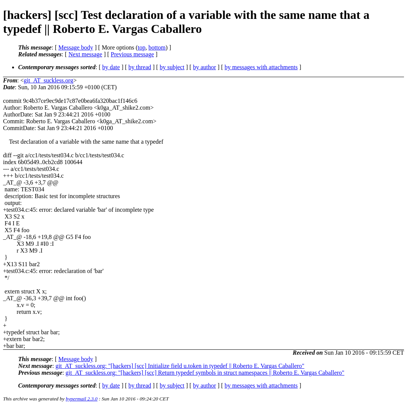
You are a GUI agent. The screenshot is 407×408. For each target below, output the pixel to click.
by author (204, 67)
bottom (156, 47)
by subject (172, 67)
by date (111, 67)
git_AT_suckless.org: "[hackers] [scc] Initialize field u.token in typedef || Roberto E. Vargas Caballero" (180, 366)
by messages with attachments (261, 67)
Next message (85, 54)
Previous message (132, 54)
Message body (75, 47)
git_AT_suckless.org (48, 80)
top (141, 47)
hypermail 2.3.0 (82, 399)
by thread (140, 67)
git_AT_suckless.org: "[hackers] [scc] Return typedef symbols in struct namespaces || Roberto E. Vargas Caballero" (204, 372)
